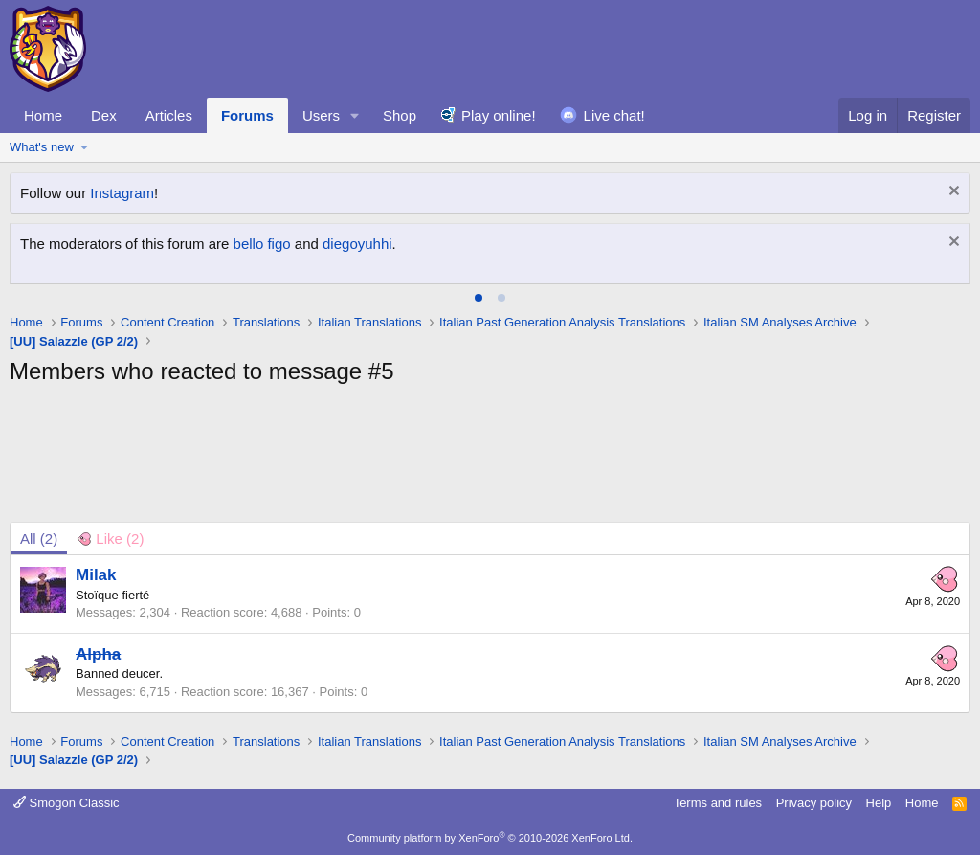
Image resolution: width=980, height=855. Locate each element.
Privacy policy (814, 803)
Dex (104, 115)
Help (879, 803)
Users (321, 115)
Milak (96, 575)
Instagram (122, 193)
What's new (42, 147)
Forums (247, 115)
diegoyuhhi (357, 244)
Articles (168, 115)
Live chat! (614, 115)
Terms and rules (718, 803)
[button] (355, 115)
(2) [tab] (38, 538)
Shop (399, 115)
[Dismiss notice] (952, 193)
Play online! (498, 115)
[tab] (478, 297)
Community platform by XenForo (490, 838)
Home (43, 115)
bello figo (262, 244)
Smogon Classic (66, 803)
